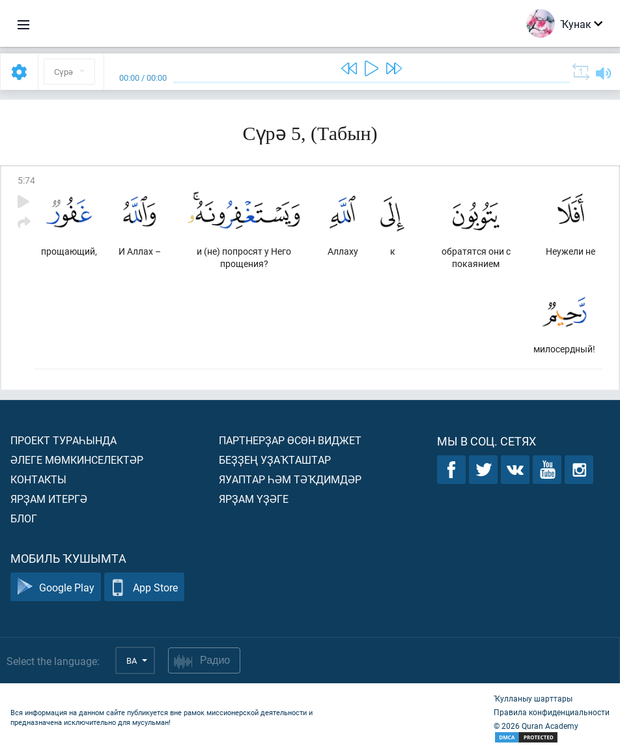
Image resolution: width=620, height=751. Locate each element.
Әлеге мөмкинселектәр (76, 459)
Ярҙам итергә (48, 498)
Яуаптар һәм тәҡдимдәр (290, 479)
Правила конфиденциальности (552, 712)
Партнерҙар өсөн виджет (290, 440)
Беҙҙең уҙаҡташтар (275, 459)
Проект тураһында (63, 440)
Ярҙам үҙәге (254, 498)
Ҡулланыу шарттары (533, 698)
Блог (23, 518)
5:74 (26, 180)
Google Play (55, 587)
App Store (144, 587)
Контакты (38, 479)
